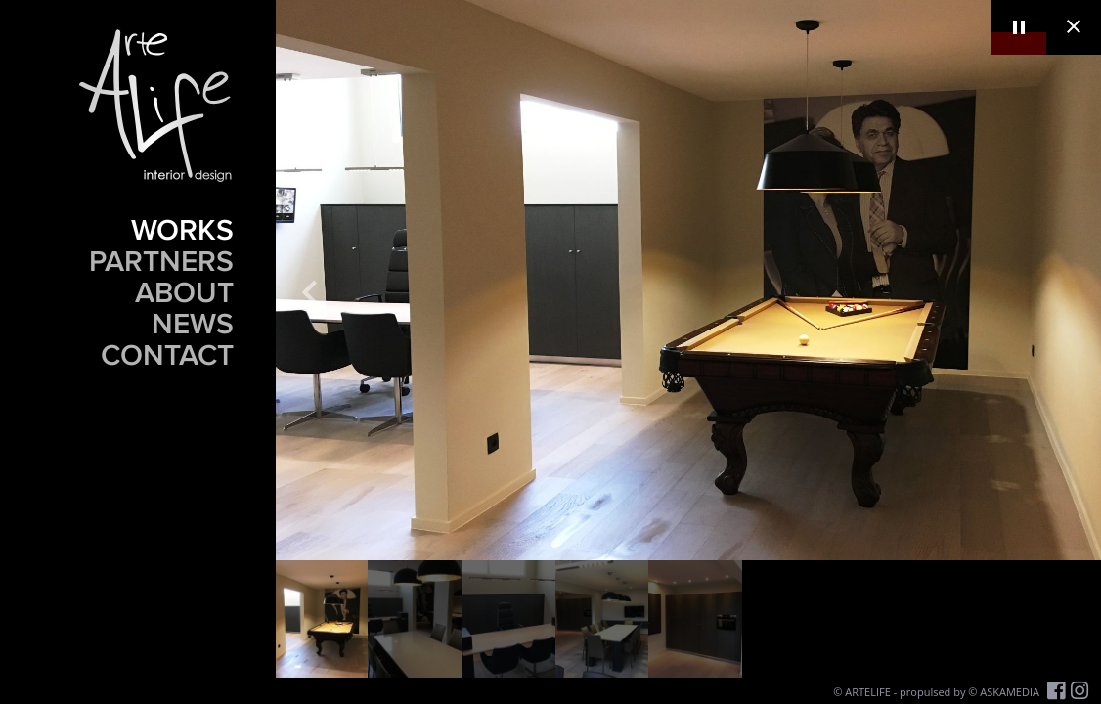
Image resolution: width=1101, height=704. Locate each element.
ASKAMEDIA (1009, 691)
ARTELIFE (868, 691)
